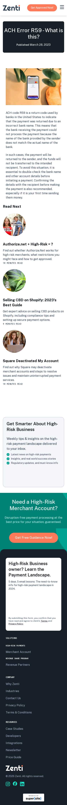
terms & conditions (19, 712)
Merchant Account (18, 652)
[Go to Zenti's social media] (8, 784)
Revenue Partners (18, 664)
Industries (12, 691)
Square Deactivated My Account (31, 361)
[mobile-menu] (62, 7)
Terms (44, 621)
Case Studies (14, 728)
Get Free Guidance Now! (33, 537)
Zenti (18, 776)
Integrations (14, 743)
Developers (13, 736)
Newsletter (13, 750)
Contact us (13, 698)
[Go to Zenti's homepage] (11, 8)
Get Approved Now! (42, 7)
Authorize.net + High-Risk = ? (28, 244)
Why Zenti (12, 684)
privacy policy (15, 705)
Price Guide (13, 757)
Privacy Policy (16, 624)
